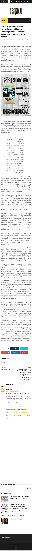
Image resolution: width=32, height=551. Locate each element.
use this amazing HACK (19, 413)
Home (4, 21)
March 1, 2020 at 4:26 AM (12, 391)
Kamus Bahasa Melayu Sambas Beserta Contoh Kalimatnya (19, 498)
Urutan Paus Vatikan (16, 519)
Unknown (9, 390)
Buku (25, 40)
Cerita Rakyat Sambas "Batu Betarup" (12, 516)
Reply (7, 418)
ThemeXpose (19, 545)
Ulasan (28, 40)
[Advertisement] (16, 464)
